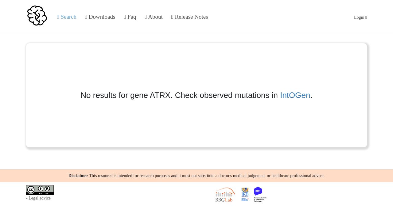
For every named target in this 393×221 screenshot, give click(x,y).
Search (66, 17)
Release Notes (189, 17)
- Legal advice (38, 198)
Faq (130, 17)
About (154, 17)
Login (360, 17)
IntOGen (295, 95)
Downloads (100, 17)
